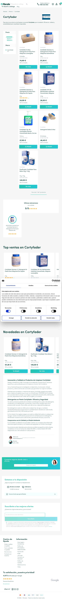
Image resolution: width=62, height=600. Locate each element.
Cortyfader (10, 50)
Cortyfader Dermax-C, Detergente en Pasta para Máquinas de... (12, 229)
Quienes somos (22, 565)
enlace (50, 526)
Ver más (28, 67)
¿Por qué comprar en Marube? (21, 557)
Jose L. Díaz (15, 442)
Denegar (11, 318)
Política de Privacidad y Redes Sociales (21, 548)
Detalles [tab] (31, 285)
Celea (19, 567)
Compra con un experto (31, 465)
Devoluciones (7, 552)
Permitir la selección (31, 318)
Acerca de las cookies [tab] (51, 285)
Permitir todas (51, 318)
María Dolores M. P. (17, 438)
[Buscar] (19, 4)
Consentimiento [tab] (10, 285)
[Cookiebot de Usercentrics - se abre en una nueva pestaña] (53, 281)
